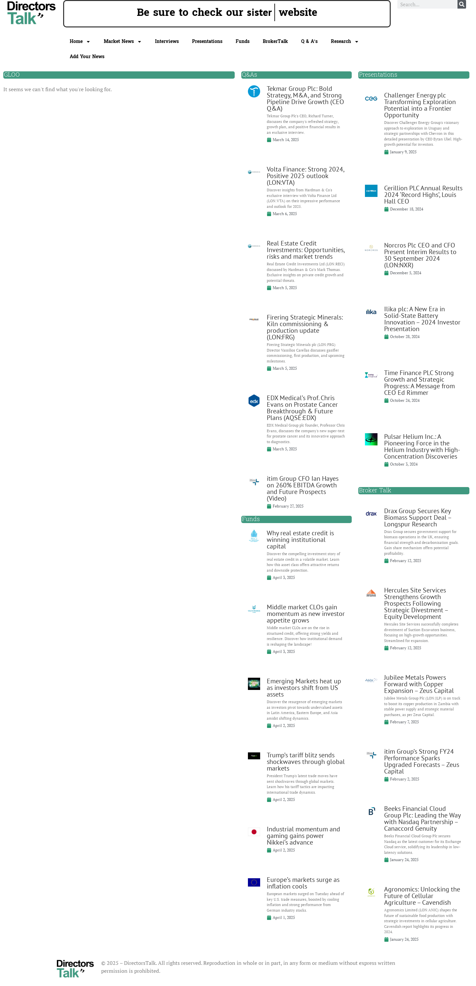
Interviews (167, 41)
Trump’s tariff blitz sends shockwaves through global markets (306, 762)
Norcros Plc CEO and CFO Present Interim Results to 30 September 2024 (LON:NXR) (420, 255)
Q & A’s (309, 41)
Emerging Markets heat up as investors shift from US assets (304, 688)
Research (345, 41)
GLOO (12, 74)
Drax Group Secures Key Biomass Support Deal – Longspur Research (417, 517)
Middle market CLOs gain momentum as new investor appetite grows (306, 614)
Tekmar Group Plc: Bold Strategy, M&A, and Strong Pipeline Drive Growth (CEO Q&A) (305, 98)
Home (80, 41)
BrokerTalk (275, 41)
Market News (123, 41)
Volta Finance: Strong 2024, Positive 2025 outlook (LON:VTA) (305, 176)
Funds (243, 41)
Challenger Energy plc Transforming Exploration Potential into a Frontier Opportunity (420, 105)
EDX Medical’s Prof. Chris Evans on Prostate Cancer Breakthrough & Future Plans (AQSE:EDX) (302, 408)
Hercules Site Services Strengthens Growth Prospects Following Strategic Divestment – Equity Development (416, 603)
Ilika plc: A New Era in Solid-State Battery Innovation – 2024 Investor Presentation (422, 319)
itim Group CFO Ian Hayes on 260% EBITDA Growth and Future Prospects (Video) (302, 488)
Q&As (249, 74)
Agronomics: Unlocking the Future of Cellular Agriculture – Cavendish (422, 896)
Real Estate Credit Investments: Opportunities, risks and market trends (305, 250)
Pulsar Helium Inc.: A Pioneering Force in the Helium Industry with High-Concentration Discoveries (422, 446)
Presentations (207, 41)
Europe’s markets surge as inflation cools (303, 883)
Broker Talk (375, 490)
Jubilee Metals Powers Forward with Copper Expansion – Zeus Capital (419, 684)
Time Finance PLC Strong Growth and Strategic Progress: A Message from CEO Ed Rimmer (419, 382)
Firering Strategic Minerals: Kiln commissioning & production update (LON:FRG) (305, 327)
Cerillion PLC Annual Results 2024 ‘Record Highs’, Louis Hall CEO (423, 195)
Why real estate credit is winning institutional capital (300, 539)
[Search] (461, 4)
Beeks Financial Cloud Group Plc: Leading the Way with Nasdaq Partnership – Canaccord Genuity (422, 818)
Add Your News (87, 57)
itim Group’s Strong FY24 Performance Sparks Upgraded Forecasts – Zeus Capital (421, 761)
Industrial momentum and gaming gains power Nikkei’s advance (303, 836)
